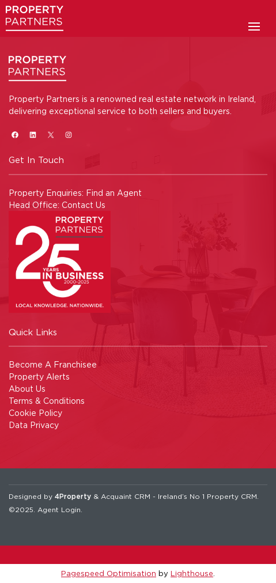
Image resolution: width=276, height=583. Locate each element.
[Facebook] (15, 134)
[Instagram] (68, 134)
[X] (50, 134)
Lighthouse (192, 573)
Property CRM (232, 496)
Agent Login (59, 509)
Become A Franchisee (53, 364)
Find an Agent (114, 192)
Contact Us (83, 204)
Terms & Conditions (47, 400)
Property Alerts (39, 376)
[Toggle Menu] (254, 30)
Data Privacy (34, 425)
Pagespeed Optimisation (108, 573)
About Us (27, 388)
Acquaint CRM (125, 496)
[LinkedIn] (33, 134)
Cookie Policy (35, 412)
